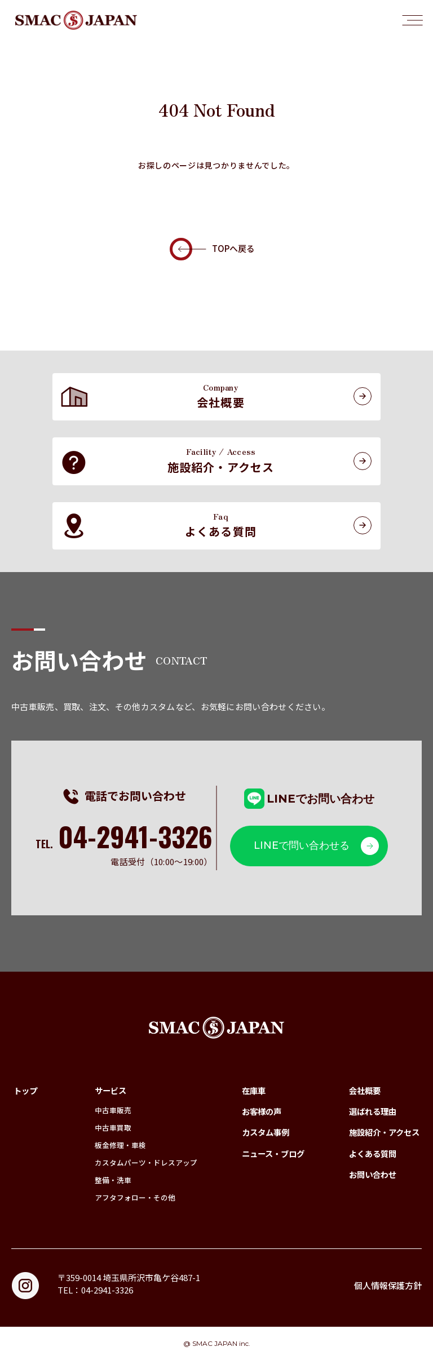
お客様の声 (261, 1111)
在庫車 (254, 1090)
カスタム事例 (265, 1132)
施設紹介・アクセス (384, 1132)
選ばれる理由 (372, 1111)
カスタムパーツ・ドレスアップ (146, 1162)
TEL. (124, 843)
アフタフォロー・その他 (135, 1197)
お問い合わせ (372, 1174)
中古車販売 (113, 1110)
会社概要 (365, 1090)
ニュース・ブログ (273, 1153)
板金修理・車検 (120, 1145)
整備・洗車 (113, 1180)
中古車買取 (113, 1127)
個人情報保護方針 (388, 1285)
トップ (25, 1090)
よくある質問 (372, 1153)
